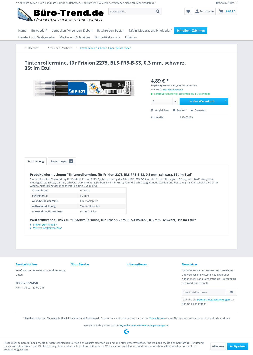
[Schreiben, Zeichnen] (190, 30)
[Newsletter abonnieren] (231, 292)
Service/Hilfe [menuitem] (225, 3)
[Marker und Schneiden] (74, 37)
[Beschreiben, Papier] (110, 30)
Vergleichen (160, 110)
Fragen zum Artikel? (43, 224)
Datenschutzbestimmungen (213, 299)
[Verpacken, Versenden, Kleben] (72, 30)
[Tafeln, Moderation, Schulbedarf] (150, 30)
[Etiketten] (131, 37)
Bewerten (198, 110)
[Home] (22, 30)
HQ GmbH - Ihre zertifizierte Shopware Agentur (144, 325)
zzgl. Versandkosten (173, 89)
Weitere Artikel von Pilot (46, 228)
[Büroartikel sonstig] (107, 37)
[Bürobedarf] (39, 30)
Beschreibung (35, 161)
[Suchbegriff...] (134, 11)
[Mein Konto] (205, 11)
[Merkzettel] (188, 11)
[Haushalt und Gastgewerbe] (36, 37)
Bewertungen (62, 161)
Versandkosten (157, 318)
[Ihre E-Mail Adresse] (204, 292)
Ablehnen (218, 346)
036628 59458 (27, 283)
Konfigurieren (237, 346)
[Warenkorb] (227, 11)
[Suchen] (157, 11)
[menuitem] (134, 11)
